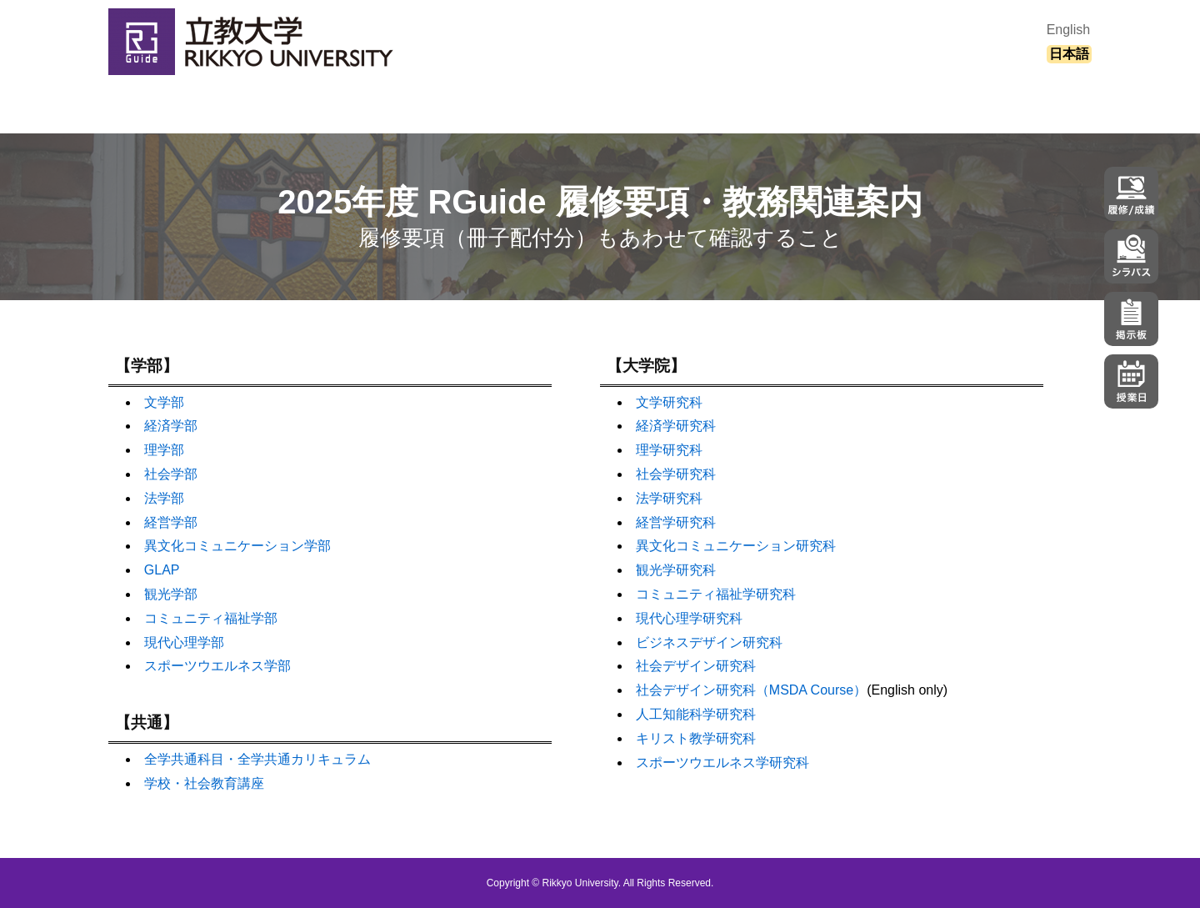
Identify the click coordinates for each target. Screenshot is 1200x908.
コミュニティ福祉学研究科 (716, 594)
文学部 (164, 402)
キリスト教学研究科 (696, 738)
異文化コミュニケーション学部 (237, 546)
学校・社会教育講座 (204, 783)
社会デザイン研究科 (696, 666)
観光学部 (171, 594)
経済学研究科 (676, 426)
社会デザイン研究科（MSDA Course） (751, 690)
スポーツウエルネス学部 (217, 666)
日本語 (1069, 54)
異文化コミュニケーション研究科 (736, 546)
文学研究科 (669, 402)
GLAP (162, 570)
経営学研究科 (676, 522)
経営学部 (171, 522)
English (1068, 30)
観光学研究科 (676, 570)
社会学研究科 (676, 474)
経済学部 (171, 426)
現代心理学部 (184, 642)
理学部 (164, 450)
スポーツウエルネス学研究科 (722, 762)
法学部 (164, 498)
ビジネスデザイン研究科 (709, 642)
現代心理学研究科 (689, 618)
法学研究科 (669, 498)
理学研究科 (669, 450)
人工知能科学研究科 (696, 714)
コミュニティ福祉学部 (211, 618)
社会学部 (171, 474)
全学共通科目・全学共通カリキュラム (257, 759)
